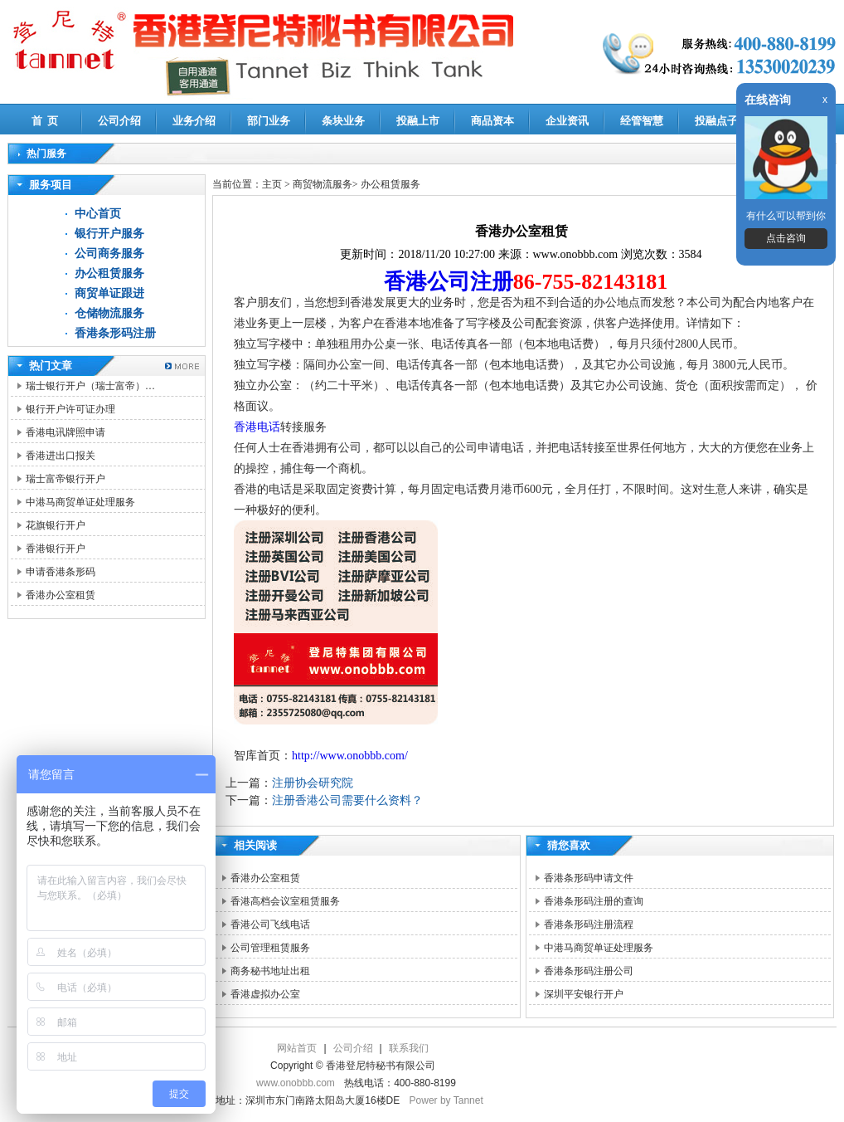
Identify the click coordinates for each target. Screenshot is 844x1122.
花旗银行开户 (55, 525)
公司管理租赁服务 (270, 948)
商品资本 (492, 121)
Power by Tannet (446, 1100)
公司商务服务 (109, 253)
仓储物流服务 (109, 313)
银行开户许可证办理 (70, 409)
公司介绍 (119, 121)
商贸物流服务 (322, 184)
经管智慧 (641, 121)
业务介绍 (194, 121)
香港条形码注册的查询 (593, 901)
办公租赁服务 (109, 273)
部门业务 (268, 121)
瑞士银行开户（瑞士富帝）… (90, 386)
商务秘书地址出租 (270, 971)
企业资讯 (567, 121)
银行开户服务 (109, 233)
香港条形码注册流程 (588, 924)
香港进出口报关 (60, 455)
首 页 (45, 121)
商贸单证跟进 (109, 293)
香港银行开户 (55, 548)
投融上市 (417, 121)
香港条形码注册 (115, 333)
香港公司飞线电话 (270, 924)
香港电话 (257, 427)
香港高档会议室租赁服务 (285, 901)
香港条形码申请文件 (588, 878)
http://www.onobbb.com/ (350, 755)
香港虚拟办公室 (265, 994)
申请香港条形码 (60, 572)
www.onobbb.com (295, 1083)
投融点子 (716, 121)
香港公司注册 (448, 282)
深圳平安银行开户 (583, 994)
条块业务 (343, 121)
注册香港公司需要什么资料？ (347, 800)
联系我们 (409, 1048)
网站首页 (297, 1048)
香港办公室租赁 (60, 595)
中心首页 (98, 213)
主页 (272, 184)
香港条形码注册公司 (588, 971)
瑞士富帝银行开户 (65, 479)
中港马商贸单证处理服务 (80, 502)
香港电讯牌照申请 (65, 432)
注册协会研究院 (312, 783)
